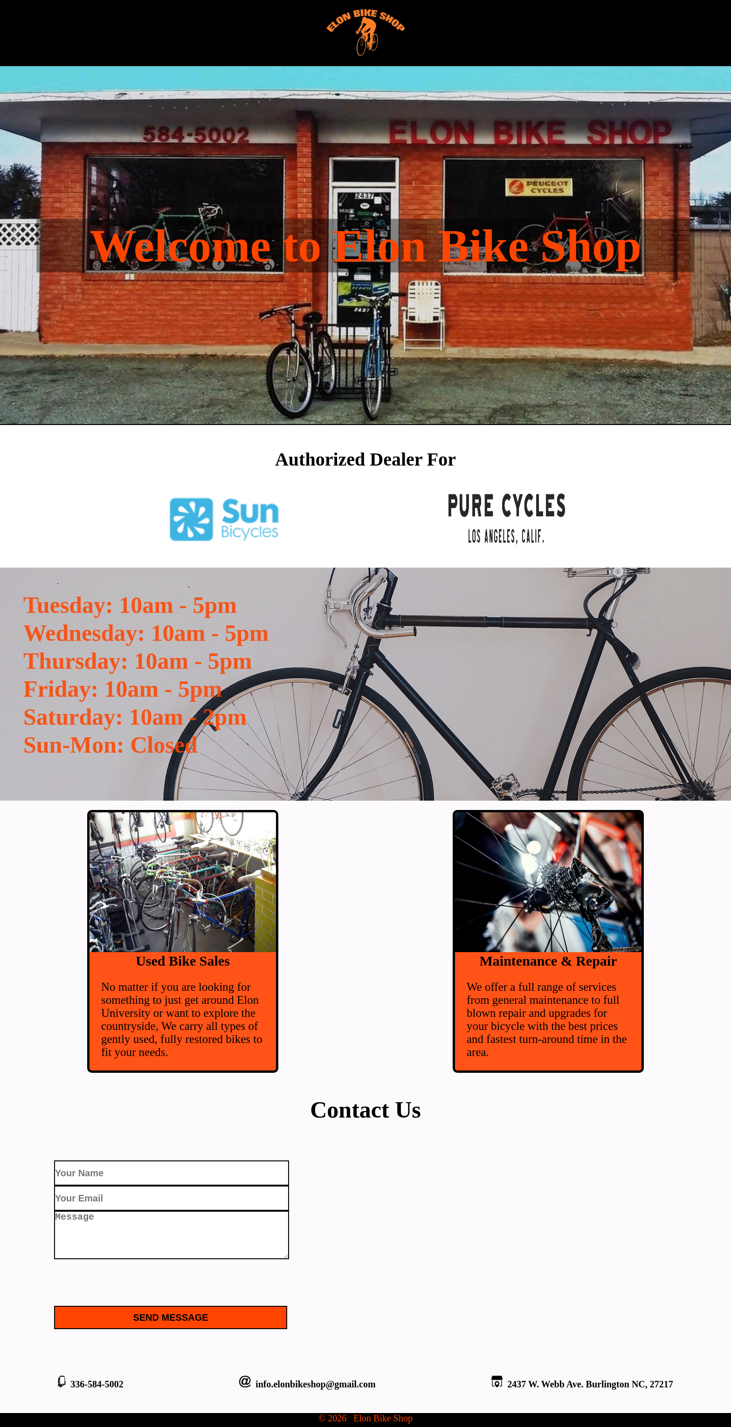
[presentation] (125, 1278)
